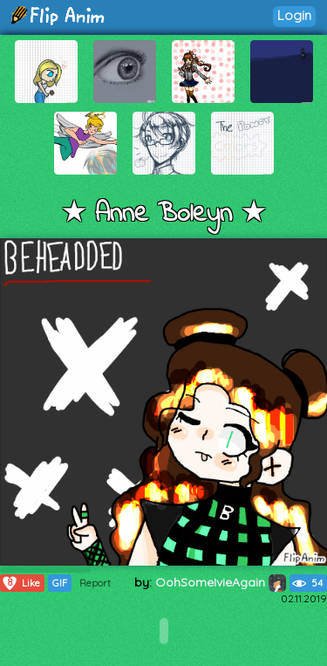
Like (20, 583)
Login (294, 15)
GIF (59, 583)
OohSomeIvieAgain (220, 582)
